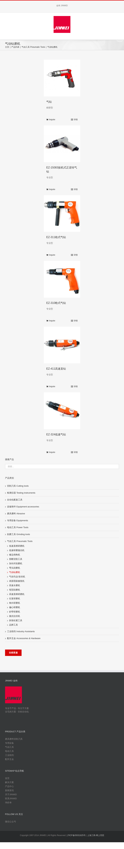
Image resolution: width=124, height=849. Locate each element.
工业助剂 (9, 755)
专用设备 (9, 743)
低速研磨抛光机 (16, 550)
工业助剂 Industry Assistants (21, 631)
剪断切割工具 (15, 559)
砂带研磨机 (14, 611)
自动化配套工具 (14, 499)
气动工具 (9, 747)
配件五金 (9, 759)
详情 (76, 119)
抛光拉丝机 (14, 616)
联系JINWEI (11, 798)
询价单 (8, 802)
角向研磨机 (14, 603)
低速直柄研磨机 (16, 546)
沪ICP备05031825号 (76, 835)
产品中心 (9, 786)
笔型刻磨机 (14, 589)
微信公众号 (10, 821)
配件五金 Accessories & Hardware (23, 638)
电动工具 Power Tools (17, 527)
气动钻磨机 (14, 572)
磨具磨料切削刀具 (14, 739)
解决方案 (9, 782)
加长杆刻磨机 (15, 563)
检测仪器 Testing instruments (21, 493)
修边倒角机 (14, 554)
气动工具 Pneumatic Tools (20, 541)
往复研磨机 (14, 598)
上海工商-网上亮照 (95, 835)
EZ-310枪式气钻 (56, 302)
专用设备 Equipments (17, 520)
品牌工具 (13, 625)
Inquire (52, 119)
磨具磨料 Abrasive (16, 513)
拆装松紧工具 (15, 620)
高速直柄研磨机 (16, 594)
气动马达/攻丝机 (17, 576)
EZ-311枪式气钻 (56, 237)
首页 (7, 778)
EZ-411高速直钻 (56, 368)
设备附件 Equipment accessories (23, 506)
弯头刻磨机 (14, 568)
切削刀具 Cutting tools (18, 486)
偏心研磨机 (14, 607)
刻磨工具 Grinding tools (18, 534)
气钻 (49, 101)
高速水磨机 (14, 585)
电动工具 (9, 751)
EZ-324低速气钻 (56, 434)
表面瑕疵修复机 (16, 581)
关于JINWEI (11, 794)
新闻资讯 (9, 790)
